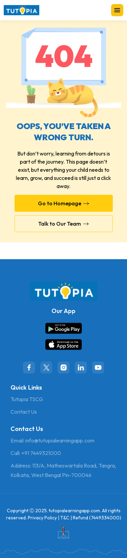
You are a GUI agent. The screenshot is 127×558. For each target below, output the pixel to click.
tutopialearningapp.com (74, 511)
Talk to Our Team (63, 223)
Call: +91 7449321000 (35, 453)
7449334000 (105, 518)
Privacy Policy (42, 518)
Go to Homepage (63, 203)
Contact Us (23, 411)
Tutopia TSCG (26, 399)
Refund (80, 518)
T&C (64, 518)
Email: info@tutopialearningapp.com (52, 440)
